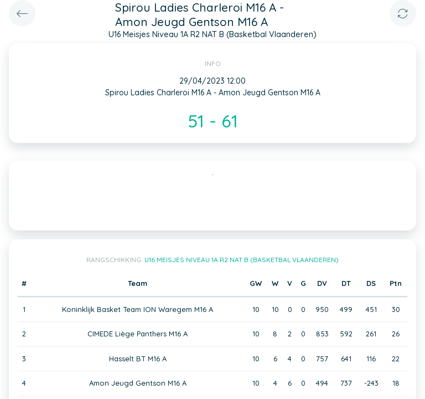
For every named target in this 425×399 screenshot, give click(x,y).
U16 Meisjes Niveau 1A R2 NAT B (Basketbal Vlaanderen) (241, 259)
